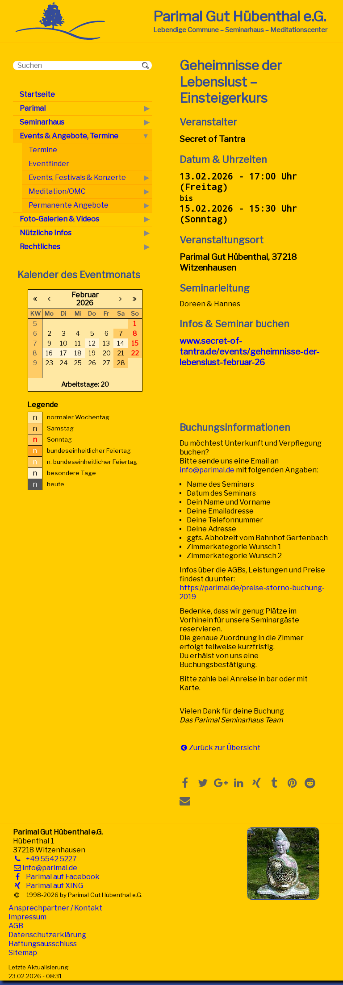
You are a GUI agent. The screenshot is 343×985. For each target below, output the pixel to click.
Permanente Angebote (69, 205)
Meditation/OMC (57, 191)
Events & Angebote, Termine (69, 136)
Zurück (201, 747)
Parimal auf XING (52, 885)
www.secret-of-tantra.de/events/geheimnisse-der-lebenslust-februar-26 (249, 351)
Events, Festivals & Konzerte (77, 177)
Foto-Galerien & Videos (59, 219)
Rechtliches (40, 246)
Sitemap (22, 952)
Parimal (33, 108)
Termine (43, 150)
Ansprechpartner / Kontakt (55, 908)
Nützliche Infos (45, 233)
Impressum (27, 917)
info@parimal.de (207, 470)
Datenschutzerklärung (47, 935)
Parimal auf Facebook (61, 876)
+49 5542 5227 (49, 859)
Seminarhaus (42, 122)
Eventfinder (49, 163)
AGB (15, 926)
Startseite (37, 94)
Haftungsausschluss (42, 943)
